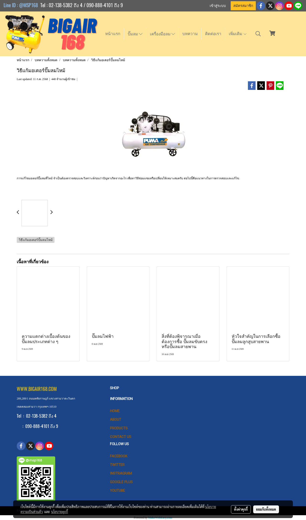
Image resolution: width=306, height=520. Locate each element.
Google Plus (121, 482)
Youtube (117, 490)
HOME (115, 411)
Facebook (118, 456)
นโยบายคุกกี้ (59, 511)
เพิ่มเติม (238, 33)
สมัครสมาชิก (243, 6)
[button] (258, 33)
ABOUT (115, 419)
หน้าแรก (112, 33)
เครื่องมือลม (162, 34)
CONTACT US (120, 437)
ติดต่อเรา (213, 33)
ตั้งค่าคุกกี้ (241, 509)
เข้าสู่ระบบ (218, 6)
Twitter (117, 465)
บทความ (190, 33)
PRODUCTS (119, 428)
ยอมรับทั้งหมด (266, 509)
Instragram (121, 473)
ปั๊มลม (135, 34)
